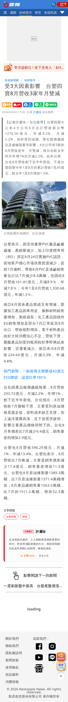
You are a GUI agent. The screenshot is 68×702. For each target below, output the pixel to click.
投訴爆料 (12, 674)
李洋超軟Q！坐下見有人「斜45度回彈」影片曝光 (38, 68)
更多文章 (44, 555)
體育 (38, 12)
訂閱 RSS (27, 555)
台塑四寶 (11, 516)
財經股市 (25, 12)
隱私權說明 (12, 653)
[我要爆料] (61, 656)
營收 (24, 516)
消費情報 (12, 681)
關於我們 (12, 638)
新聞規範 (12, 660)
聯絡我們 (12, 645)
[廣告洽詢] (61, 666)
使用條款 (12, 667)
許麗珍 (37, 112)
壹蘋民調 (50, 12)
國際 (13, 12)
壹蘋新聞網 (12, 80)
